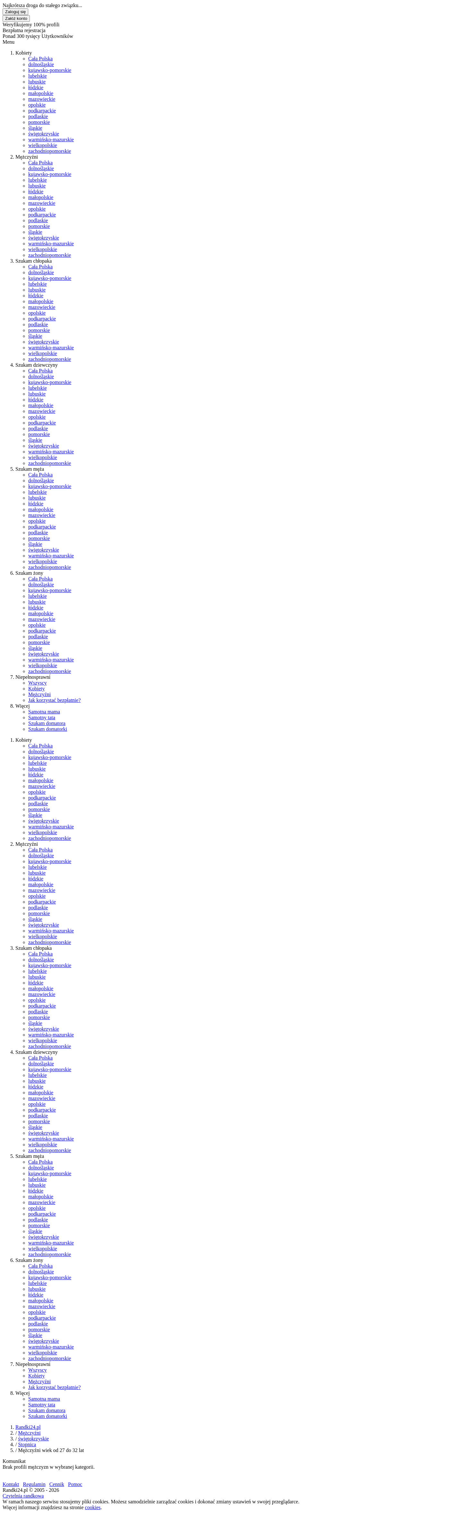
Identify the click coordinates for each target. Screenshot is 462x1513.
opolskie (37, 105)
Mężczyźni (39, 694)
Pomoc (75, 1484)
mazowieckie (41, 99)
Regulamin (34, 1484)
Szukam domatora (46, 723)
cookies (93, 1507)
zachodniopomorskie (49, 151)
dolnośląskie (41, 64)
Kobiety (36, 688)
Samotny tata (41, 717)
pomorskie (39, 122)
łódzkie (35, 87)
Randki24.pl (28, 1427)
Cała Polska (40, 58)
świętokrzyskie (43, 133)
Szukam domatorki (47, 729)
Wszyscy (37, 683)
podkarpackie (42, 110)
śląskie (35, 128)
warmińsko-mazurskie (51, 139)
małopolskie (40, 93)
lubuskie (37, 81)
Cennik (56, 1484)
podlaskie (38, 116)
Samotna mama (44, 711)
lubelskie (37, 76)
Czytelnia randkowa (23, 1496)
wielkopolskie (42, 145)
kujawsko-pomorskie (49, 70)
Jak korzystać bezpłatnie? (54, 700)
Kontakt (11, 1484)
